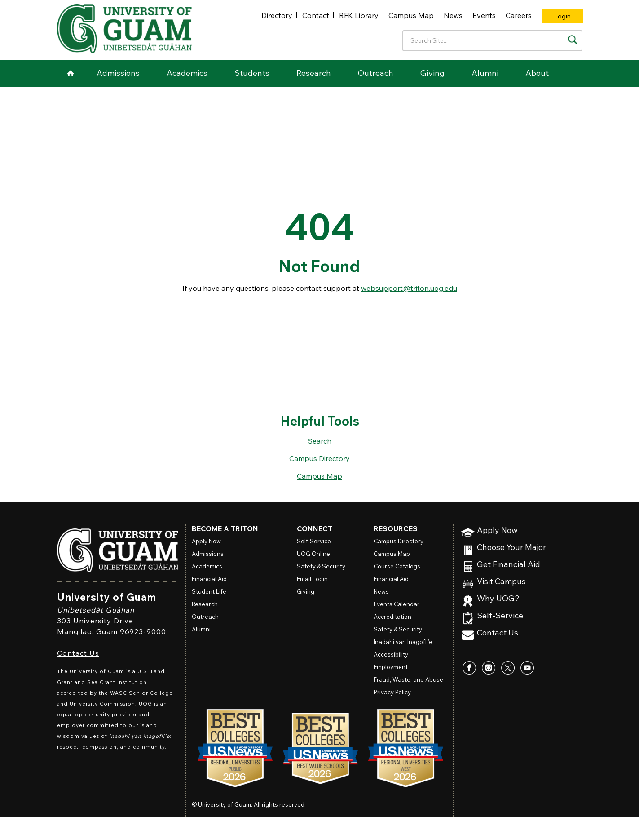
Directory (276, 15)
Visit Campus (501, 581)
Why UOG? (498, 599)
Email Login (312, 578)
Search (319, 440)
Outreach (375, 73)
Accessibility (391, 654)
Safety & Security (321, 566)
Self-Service (500, 616)
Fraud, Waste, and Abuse (408, 679)
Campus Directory (319, 458)
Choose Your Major (511, 547)
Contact (315, 15)
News (453, 15)
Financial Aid (209, 578)
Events (484, 15)
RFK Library (359, 15)
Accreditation (392, 616)
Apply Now (497, 530)
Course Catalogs (397, 566)
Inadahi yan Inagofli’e (403, 641)
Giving (432, 73)
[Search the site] (572, 39)
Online (313, 553)
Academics (187, 73)
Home (70, 73)
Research (313, 73)
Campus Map (411, 15)
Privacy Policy (392, 692)
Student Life (209, 591)
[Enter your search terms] (492, 40)
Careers (519, 15)
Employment (391, 666)
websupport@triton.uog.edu (409, 288)
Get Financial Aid (508, 564)
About (537, 73)
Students (251, 73)
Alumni (485, 73)
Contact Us (78, 652)
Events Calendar (396, 604)
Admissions (118, 73)
